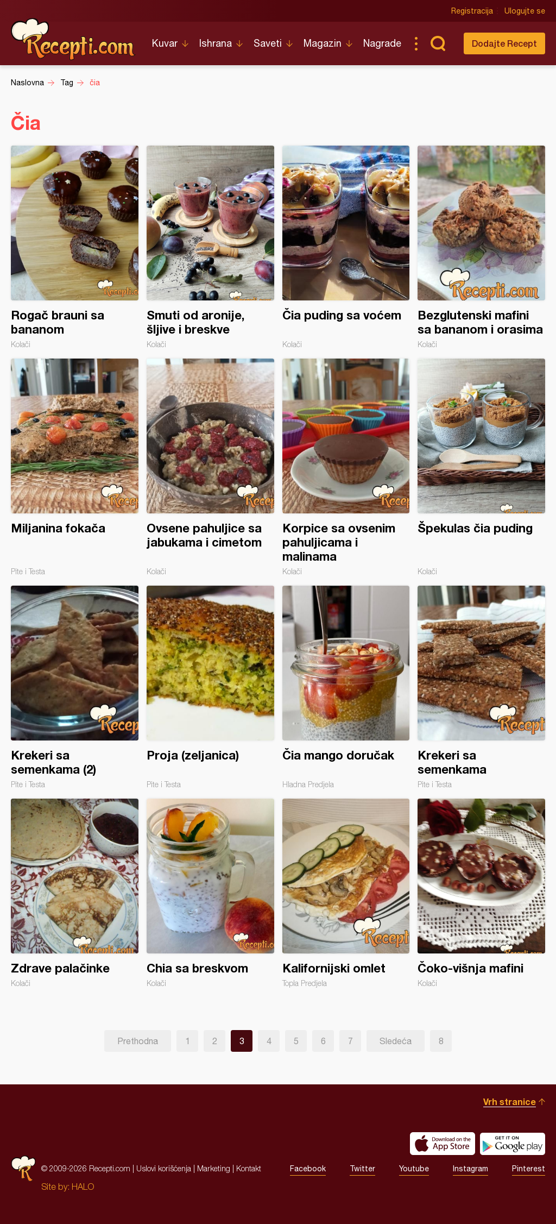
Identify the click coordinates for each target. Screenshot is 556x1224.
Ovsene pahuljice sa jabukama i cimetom (210, 467)
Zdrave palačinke (74, 893)
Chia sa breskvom (210, 893)
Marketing (213, 1168)
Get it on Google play (512, 1143)
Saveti (268, 43)
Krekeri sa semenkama (481, 687)
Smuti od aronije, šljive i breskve (210, 247)
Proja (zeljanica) (210, 687)
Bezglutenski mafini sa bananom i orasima (481, 247)
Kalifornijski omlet (346, 893)
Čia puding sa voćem (346, 247)
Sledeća (396, 1041)
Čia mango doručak (346, 687)
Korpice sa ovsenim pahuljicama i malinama (346, 467)
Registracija (472, 11)
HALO (83, 1186)
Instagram (470, 1168)
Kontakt (248, 1168)
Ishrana (215, 43)
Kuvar (165, 43)
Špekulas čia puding (481, 467)
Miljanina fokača (74, 467)
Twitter (362, 1168)
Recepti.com (73, 39)
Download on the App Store (442, 1143)
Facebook (308, 1168)
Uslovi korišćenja (163, 1168)
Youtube (414, 1168)
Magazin (323, 43)
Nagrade (382, 43)
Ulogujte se (524, 11)
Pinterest (528, 1168)
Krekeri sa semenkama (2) (74, 687)
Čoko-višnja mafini (481, 893)
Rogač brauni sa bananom (74, 247)
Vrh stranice (509, 1101)
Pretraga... (437, 43)
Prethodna (137, 1041)
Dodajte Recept (504, 43)
